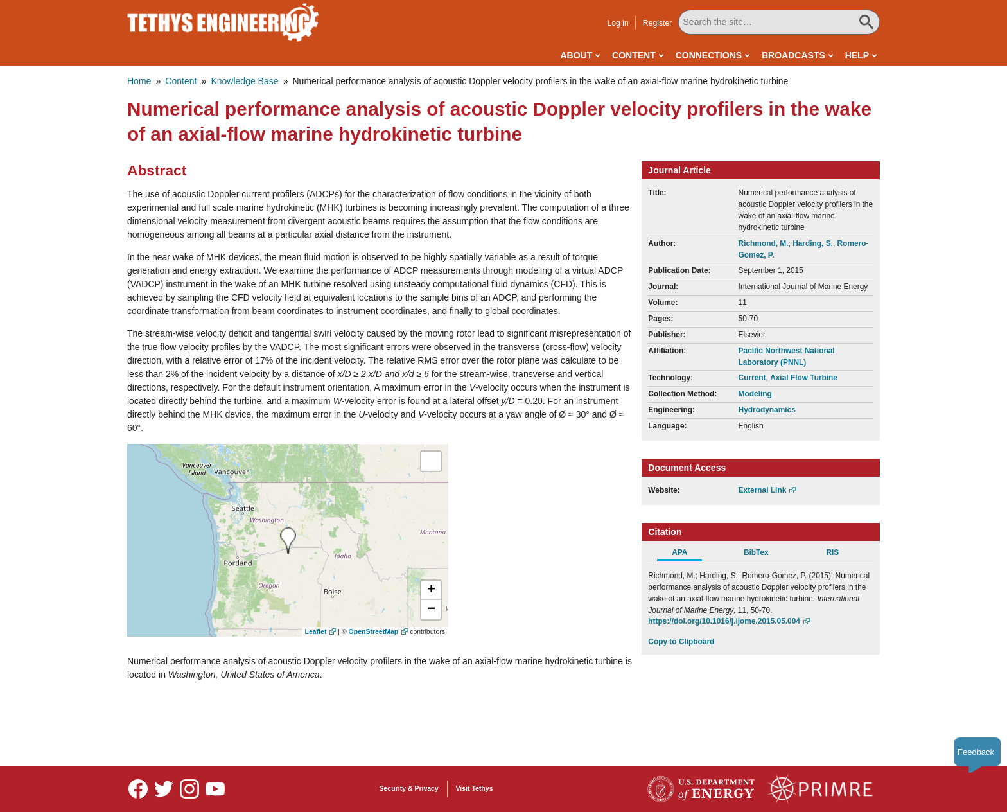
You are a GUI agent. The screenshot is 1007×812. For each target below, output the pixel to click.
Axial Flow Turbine (803, 377)
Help (857, 55)
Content (634, 55)
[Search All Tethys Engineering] (779, 22)
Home (139, 81)
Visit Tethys (474, 788)
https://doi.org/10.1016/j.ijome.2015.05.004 (724, 621)
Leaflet (316, 631)
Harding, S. (812, 243)
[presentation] (288, 540)
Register (657, 23)
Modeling (755, 393)
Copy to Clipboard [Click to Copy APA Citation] (681, 641)
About (576, 55)
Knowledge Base (244, 81)
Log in (617, 23)
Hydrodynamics (767, 409)
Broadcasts (793, 55)
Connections (709, 55)
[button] (431, 590)
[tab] (686, 554)
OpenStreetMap (374, 631)
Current (752, 377)
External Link (763, 490)
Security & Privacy (409, 788)
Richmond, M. (764, 243)
